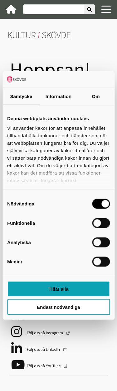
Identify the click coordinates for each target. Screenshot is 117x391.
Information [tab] (59, 96)
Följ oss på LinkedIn (44, 349)
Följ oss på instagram (45, 333)
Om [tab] (96, 96)
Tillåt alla (59, 288)
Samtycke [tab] (21, 96)
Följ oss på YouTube (44, 366)
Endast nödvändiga (58, 307)
